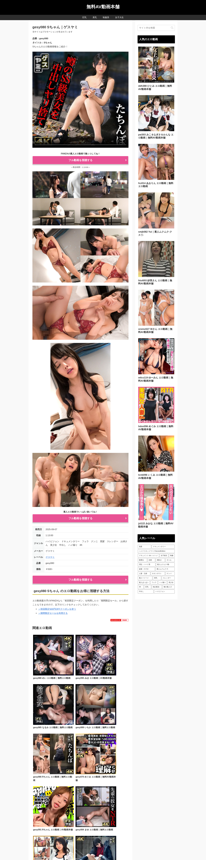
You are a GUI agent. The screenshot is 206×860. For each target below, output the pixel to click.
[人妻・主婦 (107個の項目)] (144, 574)
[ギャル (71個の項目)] (170, 560)
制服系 (94, 852)
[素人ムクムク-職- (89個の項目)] (165, 565)
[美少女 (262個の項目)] (171, 583)
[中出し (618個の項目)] (146, 592)
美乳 (87, 852)
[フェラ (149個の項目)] (154, 583)
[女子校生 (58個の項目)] (164, 556)
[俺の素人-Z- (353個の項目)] (168, 587)
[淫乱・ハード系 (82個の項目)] (146, 565)
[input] (156, 28)
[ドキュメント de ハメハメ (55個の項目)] (148, 556)
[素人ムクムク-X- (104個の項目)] (165, 569)
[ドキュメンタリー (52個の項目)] (163, 547)
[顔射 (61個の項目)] (151, 560)
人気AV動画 (70, 852)
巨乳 (80, 852)
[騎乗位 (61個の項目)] (142, 560)
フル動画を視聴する (80, 160)
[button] (172, 27)
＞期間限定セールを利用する (53, 613)
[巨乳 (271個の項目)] (147, 587)
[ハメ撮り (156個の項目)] (162, 583)
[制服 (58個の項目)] (172, 556)
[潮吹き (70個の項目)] (160, 560)
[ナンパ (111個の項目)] (170, 574)
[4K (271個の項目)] (141, 587)
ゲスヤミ (50, 557)
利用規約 (39, 828)
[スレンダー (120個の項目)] (168, 578)
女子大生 (103, 852)
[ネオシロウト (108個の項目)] (158, 574)
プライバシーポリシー (119, 852)
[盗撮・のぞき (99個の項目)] (146, 569)
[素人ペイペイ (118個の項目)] (145, 578)
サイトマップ (136, 852)
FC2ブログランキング (141, 839)
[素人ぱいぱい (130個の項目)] (144, 583)
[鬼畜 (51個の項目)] (144, 547)
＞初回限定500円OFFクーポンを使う (57, 609)
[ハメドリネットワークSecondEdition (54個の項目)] (156, 551)
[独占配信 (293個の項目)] (157, 587)
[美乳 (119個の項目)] (157, 578)
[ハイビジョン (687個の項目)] (164, 592)
